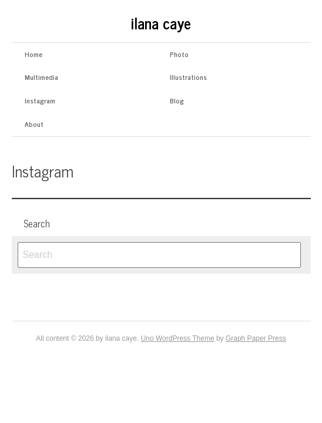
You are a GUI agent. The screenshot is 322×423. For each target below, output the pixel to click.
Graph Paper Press (256, 338)
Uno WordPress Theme (177, 338)
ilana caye (161, 22)
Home (33, 54)
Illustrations (188, 77)
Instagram (40, 100)
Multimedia (41, 77)
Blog (177, 100)
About (34, 124)
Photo (179, 54)
